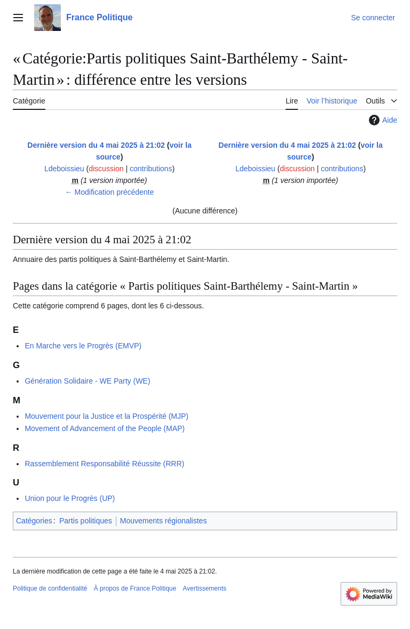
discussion (106, 168)
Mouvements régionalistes (163, 520)
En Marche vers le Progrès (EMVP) (83, 345)
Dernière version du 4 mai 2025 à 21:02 (96, 145)
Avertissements (204, 588)
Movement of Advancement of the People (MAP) (105, 428)
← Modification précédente (109, 192)
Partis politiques (85, 520)
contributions (151, 168)
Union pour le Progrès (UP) (70, 498)
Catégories (34, 520)
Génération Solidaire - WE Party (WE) (87, 381)
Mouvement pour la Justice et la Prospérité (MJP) (106, 416)
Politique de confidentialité (50, 588)
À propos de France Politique (134, 588)
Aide (381, 120)
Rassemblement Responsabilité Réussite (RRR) (104, 463)
